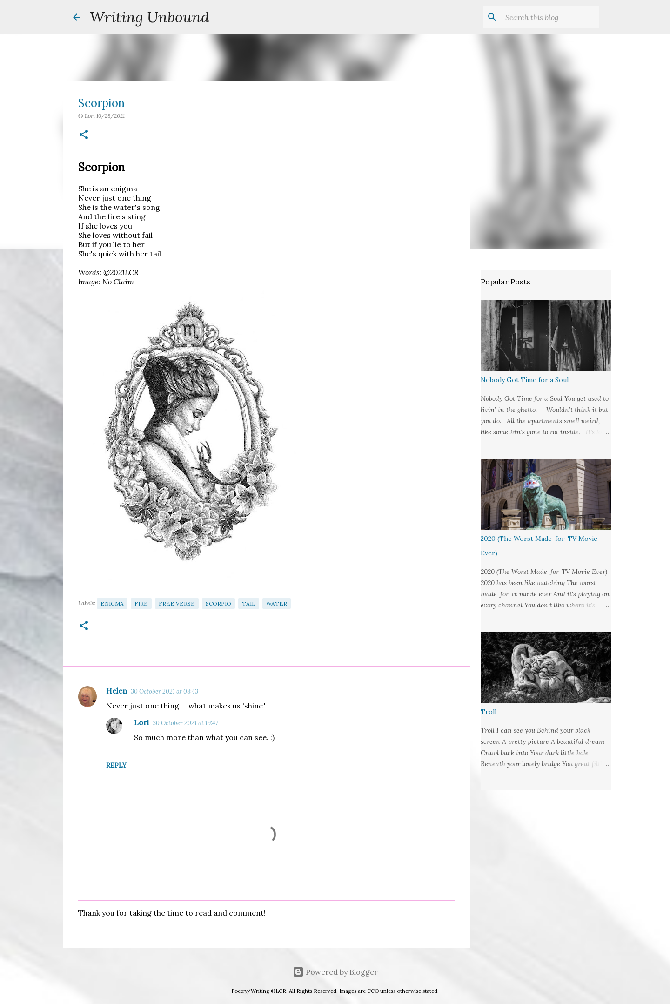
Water (276, 603)
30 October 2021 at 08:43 (164, 691)
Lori (141, 722)
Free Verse (177, 603)
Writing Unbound (149, 17)
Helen (116, 690)
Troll (488, 712)
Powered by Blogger (335, 972)
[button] (83, 135)
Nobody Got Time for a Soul (525, 380)
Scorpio (218, 603)
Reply (116, 765)
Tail (248, 603)
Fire (141, 603)
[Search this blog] (550, 17)
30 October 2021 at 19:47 (185, 723)
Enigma (112, 603)
